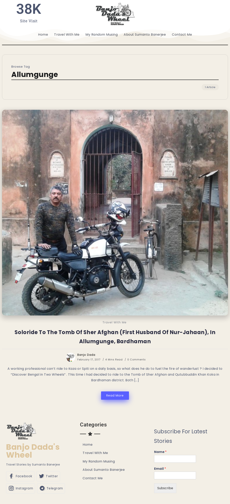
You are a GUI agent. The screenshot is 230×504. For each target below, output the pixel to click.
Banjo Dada (86, 355)
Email (160, 469)
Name (160, 452)
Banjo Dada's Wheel (33, 450)
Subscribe (165, 488)
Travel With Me (114, 322)
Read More (115, 395)
